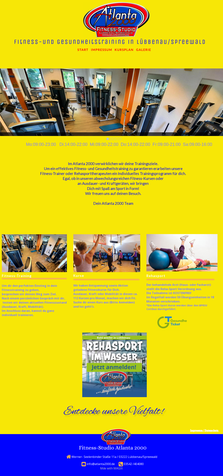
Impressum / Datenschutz (204, 430)
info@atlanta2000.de (101, 464)
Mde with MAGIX (111, 468)
